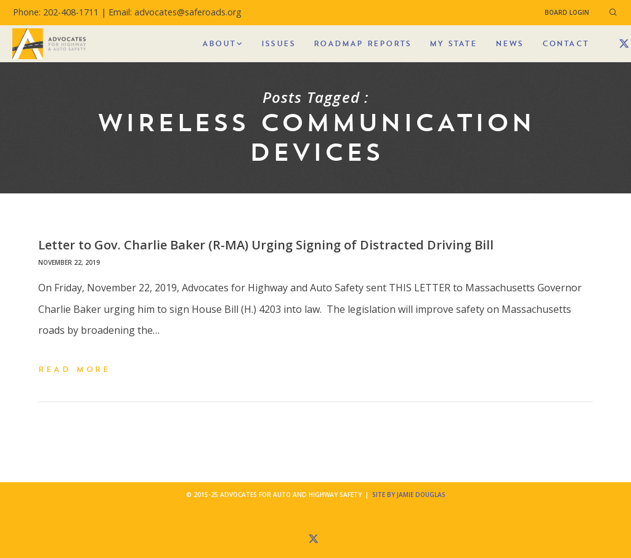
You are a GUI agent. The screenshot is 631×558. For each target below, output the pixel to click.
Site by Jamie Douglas (409, 494)
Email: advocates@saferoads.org (175, 12)
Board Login (567, 12)
